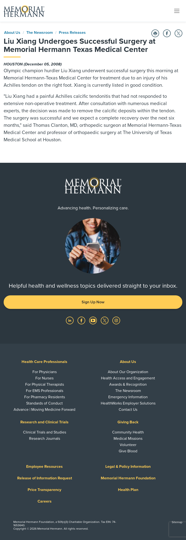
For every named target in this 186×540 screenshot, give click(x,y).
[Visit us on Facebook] (82, 320)
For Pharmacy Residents (44, 397)
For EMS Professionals (44, 391)
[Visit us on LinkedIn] (70, 320)
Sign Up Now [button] (93, 302)
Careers (45, 501)
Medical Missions (128, 438)
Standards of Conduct (44, 403)
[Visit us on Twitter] (105, 320)
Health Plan (128, 489)
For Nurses (44, 378)
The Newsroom (39, 32)
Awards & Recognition (128, 384)
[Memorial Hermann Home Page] (24, 11)
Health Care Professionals (44, 361)
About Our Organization (128, 372)
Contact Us (128, 409)
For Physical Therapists (44, 384)
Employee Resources (44, 466)
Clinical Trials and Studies (44, 432)
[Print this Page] (155, 33)
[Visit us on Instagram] (116, 320)
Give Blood (128, 451)
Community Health (128, 432)
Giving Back (128, 422)
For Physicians (44, 372)
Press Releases (72, 32)
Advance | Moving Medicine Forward (44, 409)
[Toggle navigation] (176, 10)
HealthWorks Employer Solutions (128, 403)
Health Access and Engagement (128, 378)
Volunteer (128, 445)
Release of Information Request (44, 478)
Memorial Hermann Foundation (128, 478)
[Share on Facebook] (167, 33)
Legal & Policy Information (128, 466)
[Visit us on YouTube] (93, 320)
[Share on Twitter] (178, 33)
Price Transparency (44, 489)
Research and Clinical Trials (44, 422)
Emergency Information (128, 397)
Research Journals (44, 438)
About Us (12, 32)
